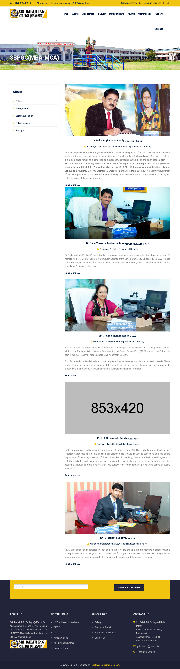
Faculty (102, 14)
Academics (88, 14)
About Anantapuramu (64, 642)
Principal (20, 130)
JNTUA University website (67, 622)
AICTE (57, 627)
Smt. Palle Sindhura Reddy (117, 335)
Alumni (131, 14)
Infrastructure (116, 14)
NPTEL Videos (61, 637)
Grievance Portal (129, 3)
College (19, 101)
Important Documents (105, 632)
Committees (144, 14)
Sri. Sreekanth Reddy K (117, 537)
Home (65, 14)
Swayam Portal (61, 647)
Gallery (159, 14)
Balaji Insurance (23, 123)
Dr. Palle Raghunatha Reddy (117, 140)
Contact (158, 28)
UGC (56, 632)
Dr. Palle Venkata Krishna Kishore (117, 243)
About (75, 14)
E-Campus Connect (149, 3)
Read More (70, 184)
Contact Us (100, 637)
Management (22, 108)
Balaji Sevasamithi (24, 115)
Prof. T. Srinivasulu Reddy (117, 438)
